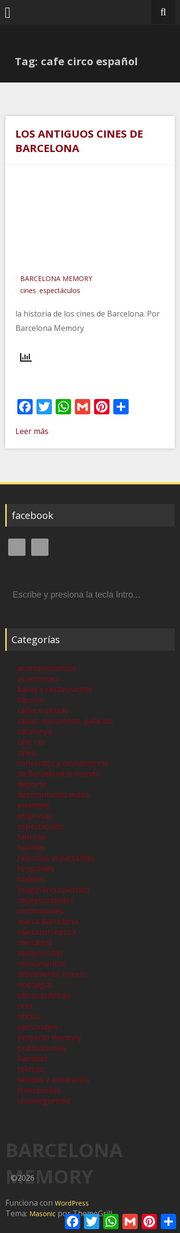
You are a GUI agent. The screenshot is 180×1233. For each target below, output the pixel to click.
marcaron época (46, 932)
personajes (37, 1027)
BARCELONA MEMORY (56, 278)
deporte (31, 784)
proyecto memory (49, 1037)
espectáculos (59, 290)
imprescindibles (45, 900)
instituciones (40, 910)
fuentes (31, 847)
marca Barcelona (47, 921)
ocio (24, 1005)
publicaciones (41, 1048)
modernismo (40, 953)
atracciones (38, 678)
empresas (35, 815)
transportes (38, 1090)
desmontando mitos (53, 794)
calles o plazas (43, 710)
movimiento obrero (52, 974)
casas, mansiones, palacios (65, 721)
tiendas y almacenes (53, 1079)
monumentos (41, 963)
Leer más (31, 431)
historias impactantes (56, 858)
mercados (34, 942)
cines (28, 290)
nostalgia (34, 984)
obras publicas (43, 995)
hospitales (36, 868)
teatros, (31, 1069)
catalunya (34, 731)
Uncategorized (43, 1100)
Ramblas (32, 1058)
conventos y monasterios (62, 763)
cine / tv (31, 742)
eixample (33, 805)
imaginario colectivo (53, 889)
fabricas (31, 837)
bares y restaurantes (55, 689)
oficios (28, 1016)
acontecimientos (46, 668)
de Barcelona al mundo (58, 773)
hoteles (30, 879)
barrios (30, 699)
